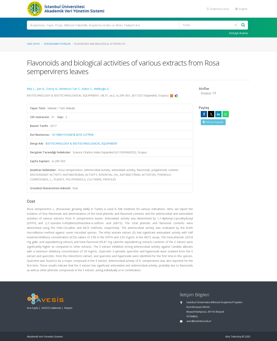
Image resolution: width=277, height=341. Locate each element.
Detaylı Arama (238, 33)
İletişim (68, 308)
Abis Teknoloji (233, 336)
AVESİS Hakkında (51, 308)
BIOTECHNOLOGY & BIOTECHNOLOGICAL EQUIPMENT (81, 143)
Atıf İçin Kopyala (213, 122)
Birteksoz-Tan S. (69, 89)
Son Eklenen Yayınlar (57, 43)
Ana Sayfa (33, 43)
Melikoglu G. (101, 89)
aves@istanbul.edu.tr (198, 321)
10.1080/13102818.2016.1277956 (73, 134)
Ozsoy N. (52, 89)
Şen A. (41, 89)
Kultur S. (87, 89)
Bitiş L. (31, 89)
